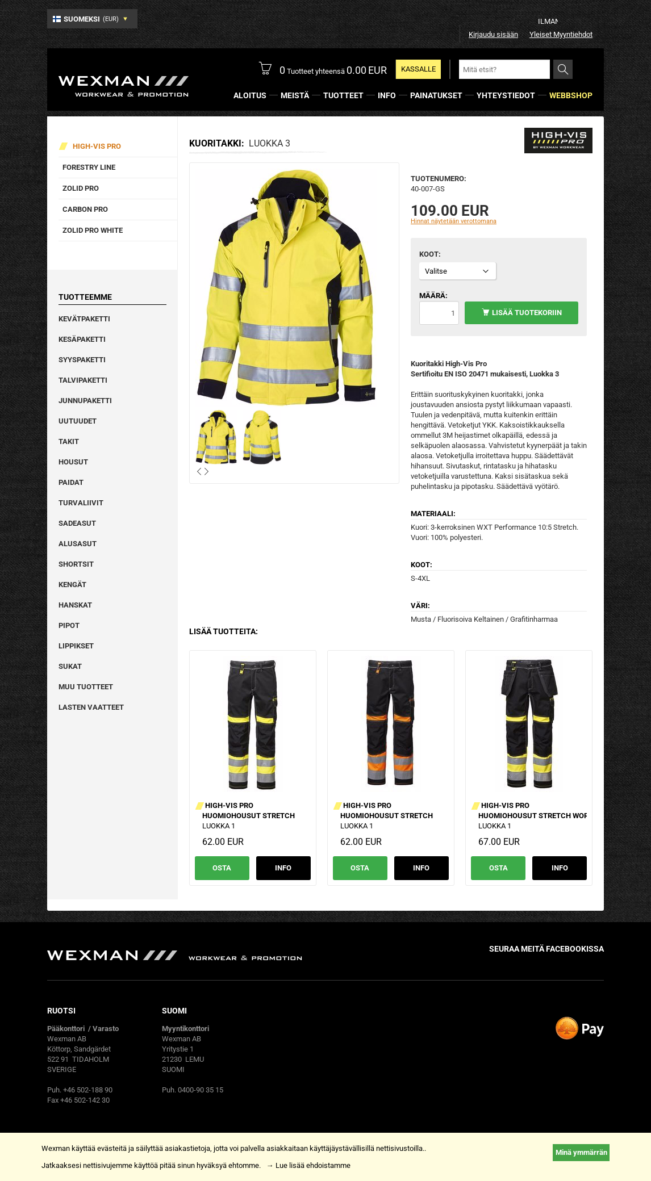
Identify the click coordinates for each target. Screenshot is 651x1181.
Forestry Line (88, 167)
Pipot (69, 625)
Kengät (72, 584)
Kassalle (418, 69)
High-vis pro (97, 146)
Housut (73, 462)
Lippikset (76, 646)
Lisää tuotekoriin (527, 312)
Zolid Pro (80, 188)
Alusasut (78, 543)
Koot (429, 254)
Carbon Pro (85, 209)
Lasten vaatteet (91, 707)
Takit (69, 441)
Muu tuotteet (86, 686)
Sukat (70, 666)
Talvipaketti (83, 380)
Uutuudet (78, 421)
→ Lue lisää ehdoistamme (308, 1165)
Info (283, 868)
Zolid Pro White (92, 230)
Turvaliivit (81, 503)
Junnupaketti (85, 400)
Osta (221, 868)
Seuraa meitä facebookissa (546, 948)
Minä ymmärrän (581, 1152)
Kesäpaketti (82, 339)
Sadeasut (77, 523)
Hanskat (75, 605)
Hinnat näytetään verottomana (453, 221)
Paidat (71, 482)
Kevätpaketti (84, 319)
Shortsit (76, 564)
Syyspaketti (82, 359)
